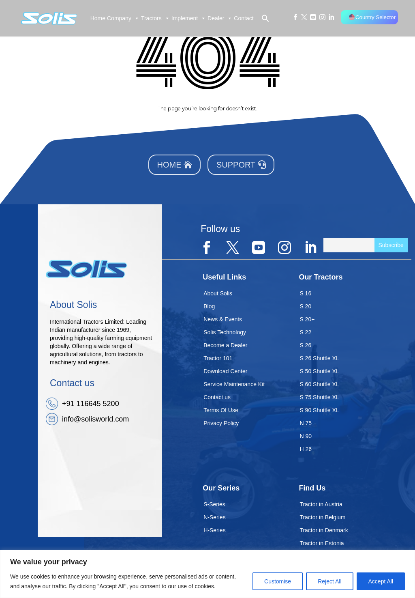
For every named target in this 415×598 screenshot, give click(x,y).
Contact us (217, 397)
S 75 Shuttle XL (319, 397)
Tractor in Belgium (322, 517)
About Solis (217, 293)
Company (123, 18)
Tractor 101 (217, 358)
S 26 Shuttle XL (319, 358)
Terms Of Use (220, 410)
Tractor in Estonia (321, 543)
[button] (262, 18)
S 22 (305, 332)
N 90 (305, 436)
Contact (243, 18)
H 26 (305, 449)
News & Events (222, 319)
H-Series (214, 530)
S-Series (214, 504)
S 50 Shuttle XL (319, 371)
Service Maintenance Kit (234, 384)
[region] (207, 574)
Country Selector (372, 17)
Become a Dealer (225, 345)
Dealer (220, 18)
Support (235, 164)
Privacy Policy (221, 423)
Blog (209, 306)
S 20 (305, 306)
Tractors (155, 18)
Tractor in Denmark (323, 530)
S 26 (305, 345)
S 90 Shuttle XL (319, 410)
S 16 (305, 293)
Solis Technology (224, 332)
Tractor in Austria (320, 504)
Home (97, 18)
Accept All (380, 581)
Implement (188, 18)
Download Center (225, 371)
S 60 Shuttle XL (319, 384)
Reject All (329, 581)
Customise (277, 581)
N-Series (214, 517)
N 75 (305, 423)
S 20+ (306, 319)
